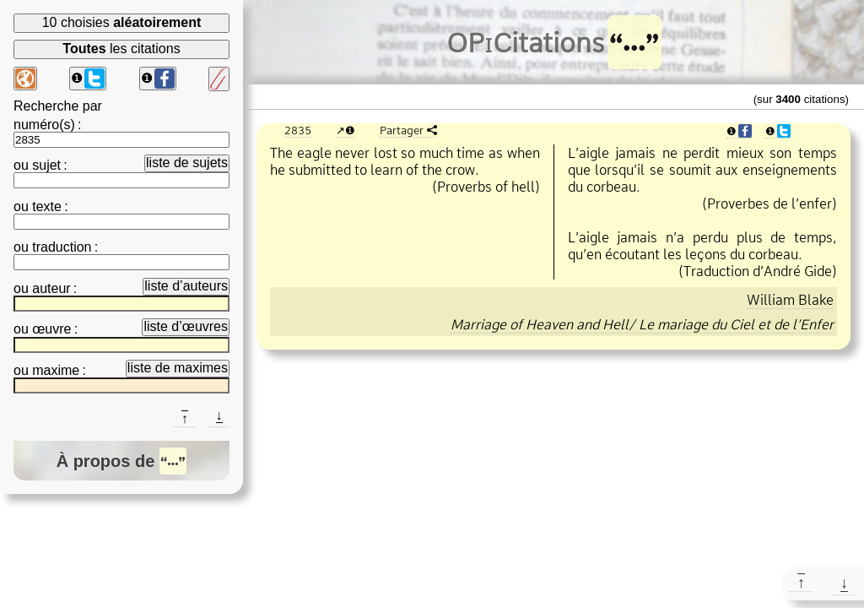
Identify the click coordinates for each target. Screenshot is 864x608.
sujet (46, 165)
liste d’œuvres (185, 326)
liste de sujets (187, 162)
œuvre (51, 329)
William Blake (790, 299)
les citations (121, 48)
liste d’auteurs (186, 286)
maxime (55, 370)
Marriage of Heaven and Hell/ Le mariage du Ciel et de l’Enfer (642, 324)
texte (47, 206)
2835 (297, 130)
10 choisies (122, 22)
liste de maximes (177, 368)
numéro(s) (44, 124)
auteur (51, 288)
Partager (402, 130)
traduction (61, 247)
